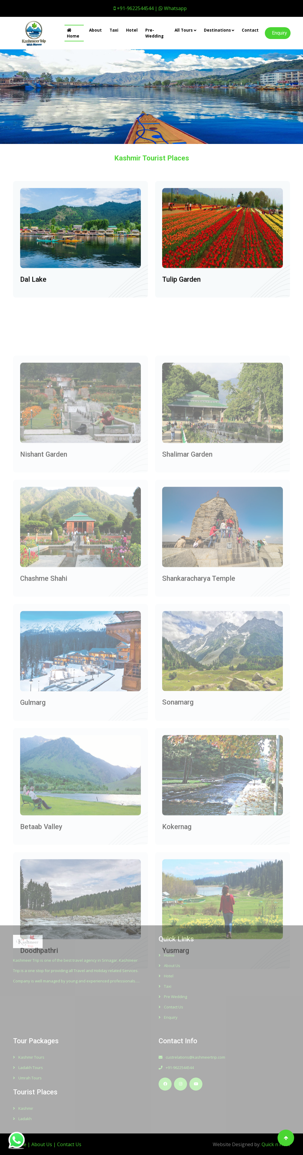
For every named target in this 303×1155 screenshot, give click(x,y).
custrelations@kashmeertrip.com (192, 1057)
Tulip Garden (181, 287)
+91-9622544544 (176, 1067)
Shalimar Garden (187, 496)
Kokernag (176, 868)
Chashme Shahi (43, 620)
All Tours (184, 30)
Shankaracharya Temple (198, 620)
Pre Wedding (173, 996)
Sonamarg (178, 744)
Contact (250, 30)
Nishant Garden (43, 496)
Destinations (217, 30)
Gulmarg (33, 745)
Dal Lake (33, 287)
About (95, 30)
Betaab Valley (41, 868)
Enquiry (279, 33)
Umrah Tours (27, 1078)
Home (73, 33)
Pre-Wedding (154, 33)
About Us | (44, 1144)
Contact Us (171, 1007)
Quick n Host (276, 1144)
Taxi (113, 30)
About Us (169, 965)
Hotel (132, 30)
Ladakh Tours (28, 1067)
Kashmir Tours (28, 1057)
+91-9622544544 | (135, 8)
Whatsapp (173, 8)
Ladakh (22, 1118)
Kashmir (23, 1108)
